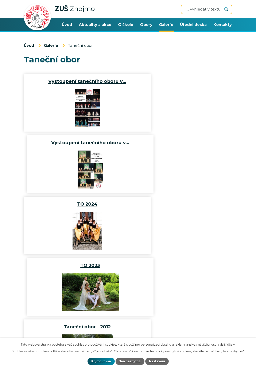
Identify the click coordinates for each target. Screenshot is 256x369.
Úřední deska (193, 24)
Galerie (166, 24)
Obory (146, 24)
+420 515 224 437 (136, 304)
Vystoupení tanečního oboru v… (75, 81)
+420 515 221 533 (194, 304)
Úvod (67, 24)
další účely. (228, 344)
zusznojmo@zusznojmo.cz (56, 304)
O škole (125, 24)
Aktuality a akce (95, 24)
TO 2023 (181, 142)
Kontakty (222, 24)
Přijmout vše (100, 361)
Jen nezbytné (130, 361)
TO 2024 (75, 142)
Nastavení (158, 361)
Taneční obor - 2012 (74, 204)
